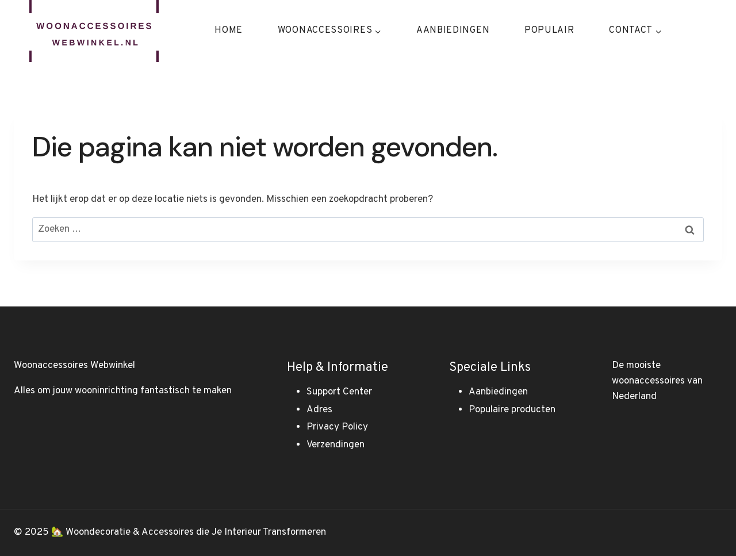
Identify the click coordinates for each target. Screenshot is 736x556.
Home (228, 30)
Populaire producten (512, 410)
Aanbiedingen (452, 30)
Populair (549, 30)
